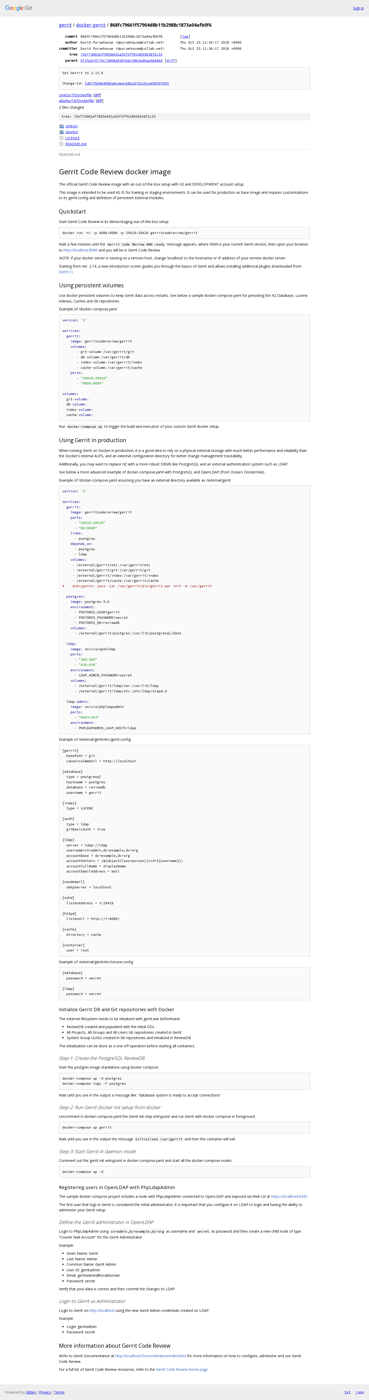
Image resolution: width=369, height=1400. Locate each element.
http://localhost (102, 1310)
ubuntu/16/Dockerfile (76, 100)
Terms (59, 1392)
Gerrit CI (66, 271)
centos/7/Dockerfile (75, 95)
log (185, 36)
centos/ (71, 126)
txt (347, 1392)
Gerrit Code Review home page (182, 1369)
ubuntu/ (71, 131)
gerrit (65, 25)
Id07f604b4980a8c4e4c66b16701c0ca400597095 (127, 83)
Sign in (358, 8)
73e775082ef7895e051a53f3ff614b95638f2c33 (121, 54)
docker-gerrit (91, 25)
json (360, 1392)
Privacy (45, 1392)
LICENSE (72, 138)
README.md (75, 143)
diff (171, 60)
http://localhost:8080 (81, 250)
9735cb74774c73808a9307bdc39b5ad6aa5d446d (121, 60)
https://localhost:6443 (289, 1196)
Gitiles (31, 1392)
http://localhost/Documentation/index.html (150, 1355)
